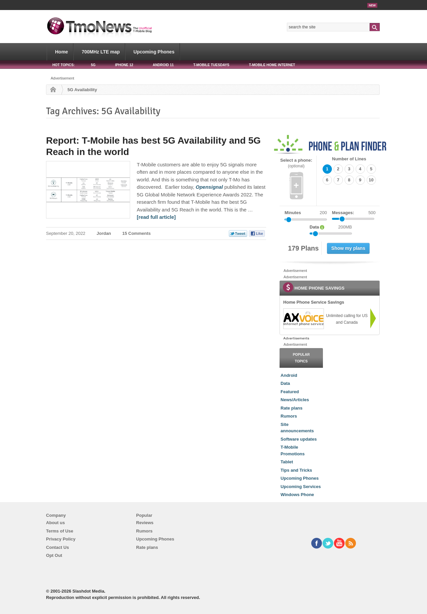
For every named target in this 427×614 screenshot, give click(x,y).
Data (285, 383)
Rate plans (292, 408)
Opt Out (54, 555)
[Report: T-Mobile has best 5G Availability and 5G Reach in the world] (209, 187)
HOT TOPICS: (63, 65)
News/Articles (295, 399)
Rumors (289, 416)
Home (61, 51)
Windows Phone (297, 494)
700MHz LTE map (101, 51)
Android (289, 375)
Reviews (144, 522)
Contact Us (57, 547)
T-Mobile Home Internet (272, 65)
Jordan (103, 233)
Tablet (287, 461)
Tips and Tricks (296, 470)
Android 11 (163, 65)
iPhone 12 (124, 65)
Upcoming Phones (153, 51)
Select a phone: (296, 163)
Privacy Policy (60, 539)
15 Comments (136, 233)
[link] (303, 318)
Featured (290, 391)
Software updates (299, 439)
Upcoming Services (301, 486)
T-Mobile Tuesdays (211, 65)
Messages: (354, 212)
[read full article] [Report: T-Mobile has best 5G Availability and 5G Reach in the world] (156, 217)
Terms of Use (59, 530)
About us (55, 522)
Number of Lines (349, 159)
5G (93, 65)
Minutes (293, 212)
